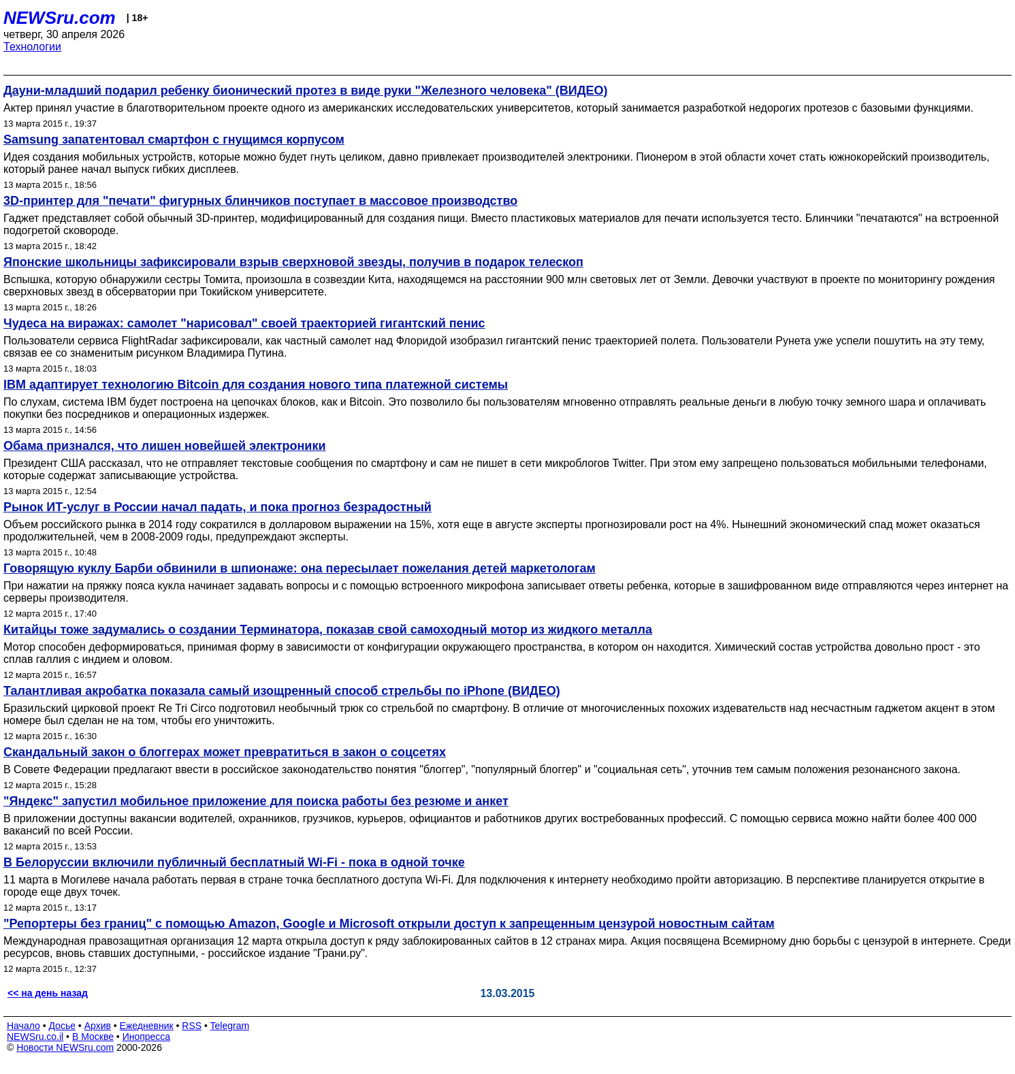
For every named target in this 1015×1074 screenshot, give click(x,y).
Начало (23, 1025)
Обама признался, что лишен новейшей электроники (164, 446)
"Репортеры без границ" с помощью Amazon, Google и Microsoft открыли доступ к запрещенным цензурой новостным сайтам (389, 923)
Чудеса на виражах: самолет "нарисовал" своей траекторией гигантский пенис (244, 323)
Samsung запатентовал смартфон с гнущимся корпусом (173, 139)
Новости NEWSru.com (65, 1047)
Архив (97, 1025)
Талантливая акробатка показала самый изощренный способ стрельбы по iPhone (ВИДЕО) (281, 691)
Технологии (32, 46)
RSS (192, 1025)
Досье (62, 1025)
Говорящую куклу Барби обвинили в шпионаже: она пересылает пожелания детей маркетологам (299, 568)
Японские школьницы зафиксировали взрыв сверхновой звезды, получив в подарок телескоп (293, 262)
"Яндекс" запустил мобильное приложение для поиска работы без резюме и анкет (256, 801)
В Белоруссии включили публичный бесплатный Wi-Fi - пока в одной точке (234, 862)
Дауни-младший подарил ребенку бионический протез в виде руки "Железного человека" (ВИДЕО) (305, 90)
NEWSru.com (59, 17)
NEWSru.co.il (35, 1036)
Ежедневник (147, 1025)
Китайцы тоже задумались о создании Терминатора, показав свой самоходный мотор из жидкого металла (327, 629)
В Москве (93, 1036)
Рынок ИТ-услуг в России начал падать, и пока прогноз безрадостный (217, 507)
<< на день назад (47, 993)
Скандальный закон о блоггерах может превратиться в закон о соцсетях (224, 752)
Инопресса (147, 1036)
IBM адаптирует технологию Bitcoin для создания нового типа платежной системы (255, 384)
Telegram (230, 1025)
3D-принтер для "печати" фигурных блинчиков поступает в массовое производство (260, 201)
